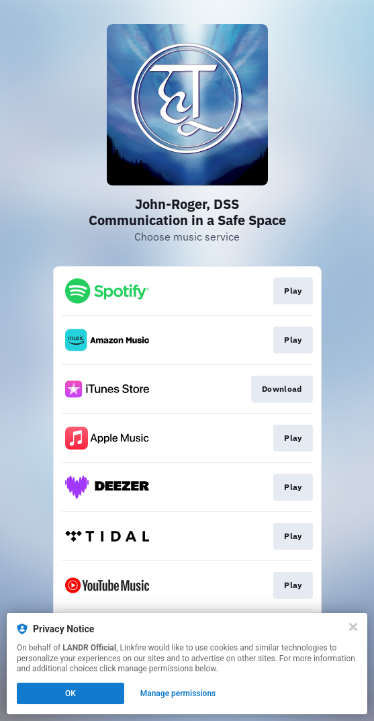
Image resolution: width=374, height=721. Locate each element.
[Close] (353, 627)
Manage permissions (178, 693)
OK (70, 693)
